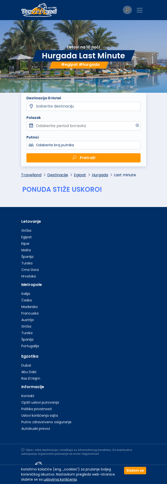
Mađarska (29, 306)
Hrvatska (28, 276)
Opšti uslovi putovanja (40, 402)
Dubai (26, 365)
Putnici (32, 137)
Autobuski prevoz (35, 428)
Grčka (26, 230)
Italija (25, 293)
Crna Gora (30, 269)
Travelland (31, 175)
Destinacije (57, 175)
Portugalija (30, 346)
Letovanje (31, 221)
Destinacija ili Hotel (43, 98)
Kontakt (27, 395)
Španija (27, 256)
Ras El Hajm (30, 378)
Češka (26, 300)
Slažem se (135, 470)
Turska (26, 263)
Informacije (32, 387)
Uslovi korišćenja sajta (39, 415)
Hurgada (100, 175)
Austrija (27, 319)
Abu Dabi (28, 371)
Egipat (80, 175)
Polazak (33, 117)
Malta (26, 250)
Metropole (31, 284)
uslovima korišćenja (60, 479)
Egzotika (29, 356)
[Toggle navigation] (139, 10)
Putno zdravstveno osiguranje (46, 422)
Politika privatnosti (36, 409)
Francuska (30, 313)
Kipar (25, 243)
